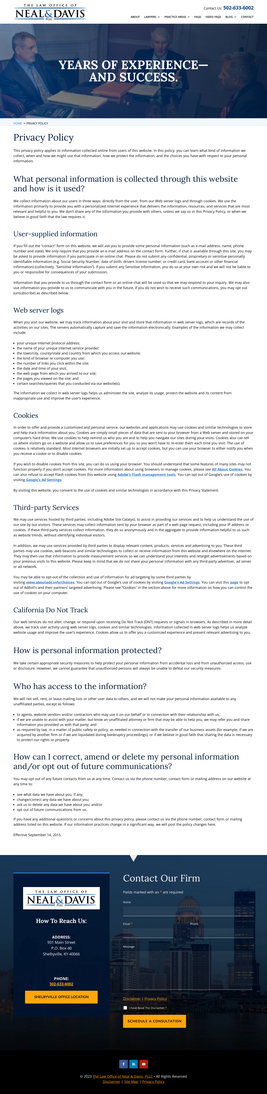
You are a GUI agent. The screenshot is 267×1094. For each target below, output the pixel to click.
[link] (50, 12)
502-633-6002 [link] (238, 7)
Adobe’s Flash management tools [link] (146, 474)
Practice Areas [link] (175, 17)
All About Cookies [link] (227, 469)
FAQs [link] (197, 17)
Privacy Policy (155, 998)
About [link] (135, 17)
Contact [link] (247, 17)
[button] (123, 1064)
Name (127, 902)
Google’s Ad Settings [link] (43, 479)
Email (128, 924)
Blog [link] (229, 17)
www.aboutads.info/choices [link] (50, 582)
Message (129, 946)
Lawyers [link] (150, 17)
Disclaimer (132, 998)
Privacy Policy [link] (153, 1081)
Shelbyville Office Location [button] (61, 997)
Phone (194, 924)
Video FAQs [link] (213, 17)
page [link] (234, 582)
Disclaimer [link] (111, 1081)
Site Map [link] (131, 1081)
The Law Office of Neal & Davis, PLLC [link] (123, 1076)
